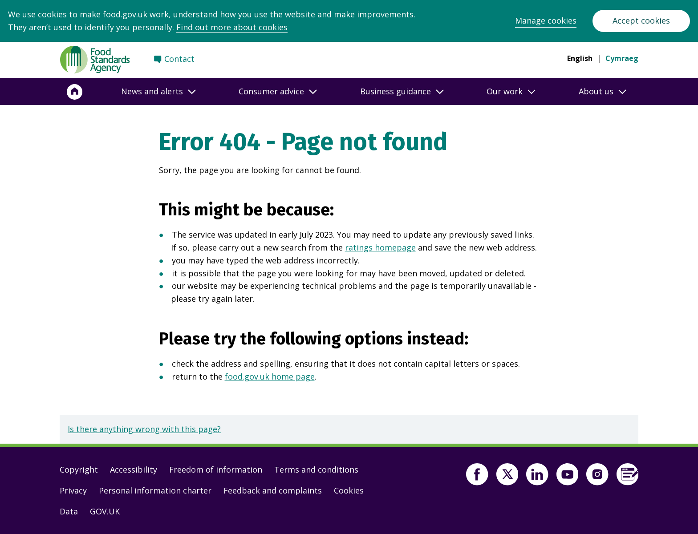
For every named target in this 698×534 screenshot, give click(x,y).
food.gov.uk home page (270, 376)
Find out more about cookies (232, 27)
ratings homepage (380, 247)
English (579, 58)
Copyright (79, 469)
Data (69, 511)
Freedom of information (215, 469)
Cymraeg (621, 58)
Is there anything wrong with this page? (144, 429)
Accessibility (133, 469)
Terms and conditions (316, 469)
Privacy (73, 490)
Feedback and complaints (272, 490)
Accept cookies (641, 20)
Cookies (349, 490)
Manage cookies (545, 20)
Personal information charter (155, 490)
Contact (179, 58)
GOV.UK (105, 511)
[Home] (75, 91)
